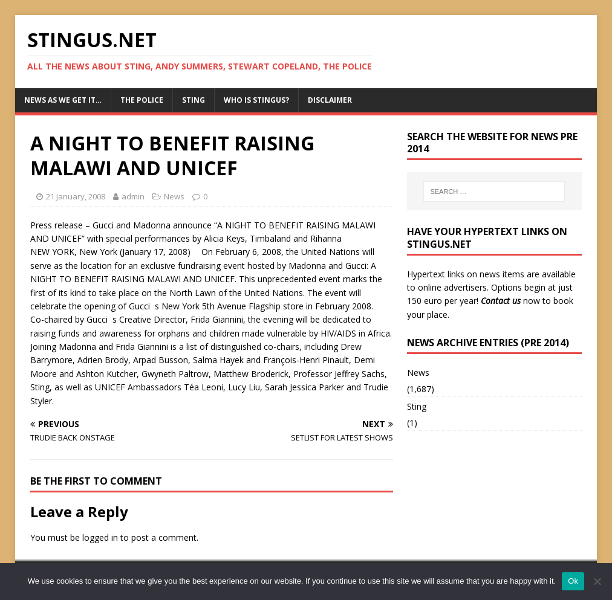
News (174, 196)
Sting (193, 100)
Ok (573, 580)
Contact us (501, 300)
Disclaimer (330, 100)
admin (133, 196)
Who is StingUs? (256, 100)
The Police (141, 100)
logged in (100, 537)
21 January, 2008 (75, 196)
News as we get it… (63, 100)
